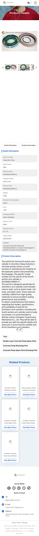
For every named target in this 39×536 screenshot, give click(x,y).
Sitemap (24, 522)
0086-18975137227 (12, 500)
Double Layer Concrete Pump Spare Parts (19, 341)
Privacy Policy (16, 522)
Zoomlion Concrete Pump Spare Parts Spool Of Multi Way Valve (10, 422)
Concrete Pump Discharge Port (15, 346)
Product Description (29, 145)
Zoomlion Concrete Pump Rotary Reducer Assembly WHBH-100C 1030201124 (28, 422)
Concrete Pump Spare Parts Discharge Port (20, 350)
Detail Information (10, 145)
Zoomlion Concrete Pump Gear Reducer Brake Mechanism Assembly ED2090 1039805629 (10, 455)
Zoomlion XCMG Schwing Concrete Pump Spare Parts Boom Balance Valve (10, 389)
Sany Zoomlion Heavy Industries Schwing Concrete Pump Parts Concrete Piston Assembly (29, 389)
